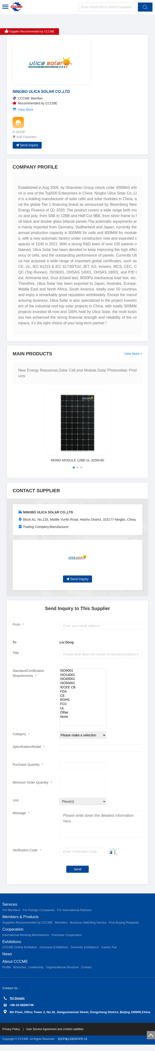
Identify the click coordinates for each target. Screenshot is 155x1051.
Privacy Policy (11, 1035)
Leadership (36, 973)
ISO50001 (83, 686)
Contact (86, 973)
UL (83, 712)
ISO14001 (83, 678)
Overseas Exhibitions (54, 952)
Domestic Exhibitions (84, 952)
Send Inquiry (27, 148)
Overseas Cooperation (66, 939)
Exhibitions (12, 946)
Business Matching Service (88, 926)
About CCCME (16, 967)
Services (10, 908)
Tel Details (14, 1004)
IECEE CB (83, 691)
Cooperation (13, 934)
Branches (19, 973)
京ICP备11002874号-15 (72, 1045)
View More (25, 113)
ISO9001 (83, 674)
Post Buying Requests (124, 926)
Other (83, 716)
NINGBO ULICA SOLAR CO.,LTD (48, 515)
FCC (83, 707)
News (7, 959)
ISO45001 (83, 682)
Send (77, 872)
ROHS (83, 703)
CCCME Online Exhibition (19, 952)
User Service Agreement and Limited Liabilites (54, 1035)
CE (83, 699)
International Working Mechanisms (25, 939)
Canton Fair (109, 952)
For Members (11, 914)
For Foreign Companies (39, 914)
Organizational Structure (62, 973)
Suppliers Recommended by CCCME (27, 926)
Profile (6, 973)
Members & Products (22, 921)
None (83, 720)
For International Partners (74, 914)
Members (61, 926)
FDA (83, 695)
